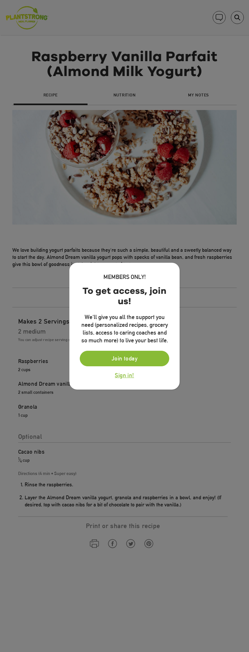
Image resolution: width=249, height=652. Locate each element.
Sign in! (124, 375)
